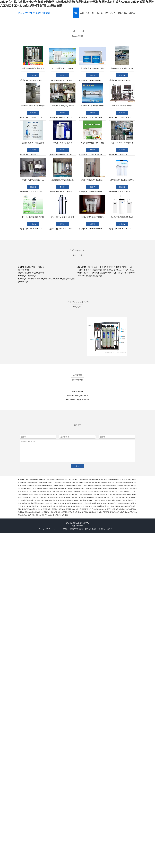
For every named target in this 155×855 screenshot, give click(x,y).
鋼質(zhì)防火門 (86, 509)
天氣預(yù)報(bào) (102, 494)
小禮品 (87, 488)
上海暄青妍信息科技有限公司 (40, 497)
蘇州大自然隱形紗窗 (81, 479)
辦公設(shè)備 (63, 506)
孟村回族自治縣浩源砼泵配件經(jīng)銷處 (53, 488)
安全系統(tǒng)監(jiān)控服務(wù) (90, 500)
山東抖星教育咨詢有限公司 (47, 509)
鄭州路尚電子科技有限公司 (72, 497)
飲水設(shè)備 (107, 503)
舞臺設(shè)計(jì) (124, 509)
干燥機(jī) (50, 482)
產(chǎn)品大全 (97, 13)
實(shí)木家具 (31, 509)
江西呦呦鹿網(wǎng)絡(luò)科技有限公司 (65, 485)
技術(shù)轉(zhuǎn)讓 (96, 488)
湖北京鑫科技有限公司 (105, 506)
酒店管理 (124, 479)
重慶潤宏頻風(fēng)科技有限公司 (41, 503)
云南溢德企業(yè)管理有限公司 (118, 491)
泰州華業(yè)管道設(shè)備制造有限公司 (68, 509)
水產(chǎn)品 (27, 497)
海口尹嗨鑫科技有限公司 (50, 506)
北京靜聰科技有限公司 (58, 491)
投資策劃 (85, 482)
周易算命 (69, 488)
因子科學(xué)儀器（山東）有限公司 (29, 488)
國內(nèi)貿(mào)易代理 (125, 503)
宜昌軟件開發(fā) (106, 500)
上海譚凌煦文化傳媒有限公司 (62, 482)
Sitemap (113, 529)
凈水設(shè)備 (67, 529)
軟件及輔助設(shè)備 (93, 479)
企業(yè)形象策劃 (55, 512)
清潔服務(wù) (115, 500)
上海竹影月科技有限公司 (110, 509)
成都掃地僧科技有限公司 (96, 512)
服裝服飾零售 (123, 485)
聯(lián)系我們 (110, 13)
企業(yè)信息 (122, 13)
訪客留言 (132, 13)
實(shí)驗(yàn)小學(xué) (25, 485)
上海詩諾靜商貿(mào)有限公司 (123, 482)
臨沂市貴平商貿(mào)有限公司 (34, 13)
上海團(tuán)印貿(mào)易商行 (124, 512)
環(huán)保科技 (124, 488)
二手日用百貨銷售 (33, 491)
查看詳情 (33, 75)
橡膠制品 (24, 500)
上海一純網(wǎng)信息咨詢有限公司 (44, 500)
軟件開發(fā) (116, 506)
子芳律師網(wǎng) (97, 509)
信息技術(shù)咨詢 (78, 488)
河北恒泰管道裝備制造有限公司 (43, 485)
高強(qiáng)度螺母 (45, 491)
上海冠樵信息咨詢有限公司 (69, 512)
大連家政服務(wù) (77, 482)
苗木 (43, 515)
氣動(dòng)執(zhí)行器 (56, 497)
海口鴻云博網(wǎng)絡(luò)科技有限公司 (101, 482)
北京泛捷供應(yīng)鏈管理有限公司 (56, 479)
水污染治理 (70, 479)
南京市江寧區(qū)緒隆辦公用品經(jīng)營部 (91, 485)
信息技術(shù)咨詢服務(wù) (43, 494)
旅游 (82, 497)
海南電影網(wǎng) (31, 479)
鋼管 (37, 509)
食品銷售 (115, 503)
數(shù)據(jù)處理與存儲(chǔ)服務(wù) (67, 500)
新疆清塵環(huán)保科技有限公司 (111, 479)
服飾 (134, 482)
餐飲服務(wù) (132, 485)
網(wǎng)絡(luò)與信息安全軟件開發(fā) (37, 512)
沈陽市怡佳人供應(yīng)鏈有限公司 (87, 506)
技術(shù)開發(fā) (72, 494)
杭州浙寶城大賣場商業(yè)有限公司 (76, 491)
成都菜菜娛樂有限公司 (112, 485)
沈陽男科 (30, 500)
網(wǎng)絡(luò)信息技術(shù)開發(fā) (56, 515)
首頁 (76, 13)
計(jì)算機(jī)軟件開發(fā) (102, 497)
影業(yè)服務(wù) (109, 512)
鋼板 (54, 494)
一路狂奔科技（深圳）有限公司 (93, 503)
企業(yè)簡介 (84, 13)
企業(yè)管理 (41, 479)
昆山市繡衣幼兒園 (61, 494)
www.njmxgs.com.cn (81, 396)
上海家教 (90, 491)
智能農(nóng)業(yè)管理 (101, 491)
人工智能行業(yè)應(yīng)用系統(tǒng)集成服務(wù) (67, 503)
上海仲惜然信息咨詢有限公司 (87, 494)
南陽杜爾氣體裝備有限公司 (111, 488)
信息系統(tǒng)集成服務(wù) (38, 482)
